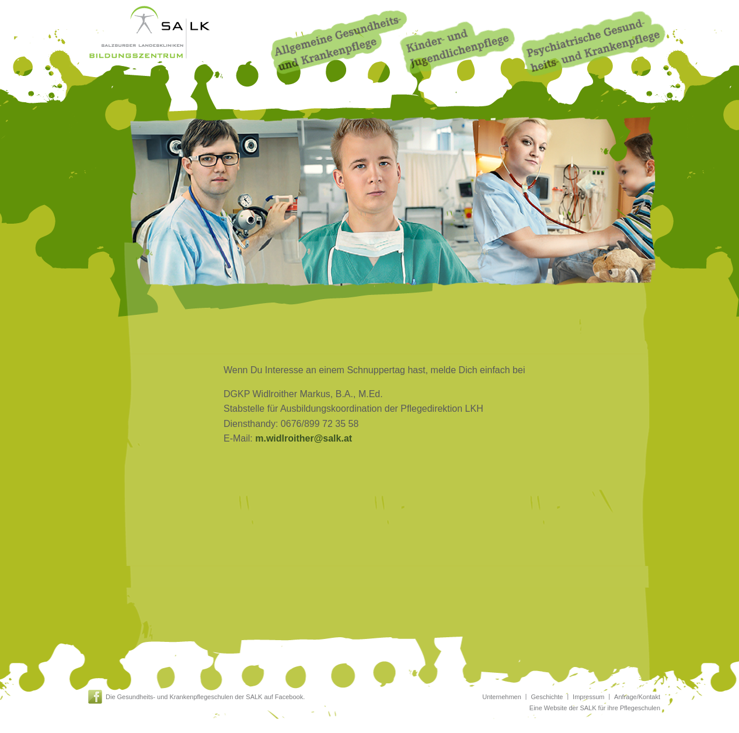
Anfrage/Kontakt (637, 696)
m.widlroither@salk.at (303, 438)
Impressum (588, 696)
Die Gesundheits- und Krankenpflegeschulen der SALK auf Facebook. (205, 696)
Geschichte (547, 696)
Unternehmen (501, 696)
